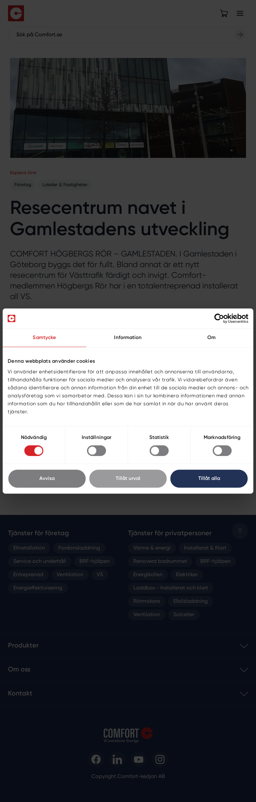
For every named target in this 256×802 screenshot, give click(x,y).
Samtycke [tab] (44, 337)
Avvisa (47, 478)
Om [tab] (211, 337)
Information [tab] (128, 337)
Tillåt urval (128, 478)
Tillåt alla (209, 478)
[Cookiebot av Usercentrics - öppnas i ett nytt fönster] (219, 318)
